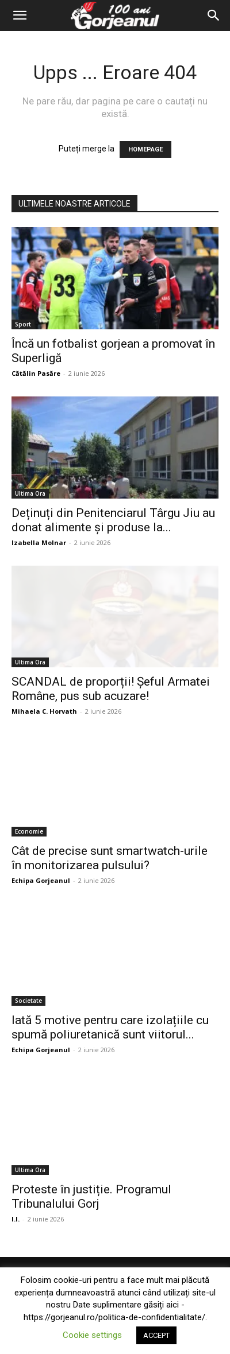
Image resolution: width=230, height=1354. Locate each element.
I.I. (16, 1219)
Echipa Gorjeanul (41, 880)
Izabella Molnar (39, 542)
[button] (19, 15)
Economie (29, 831)
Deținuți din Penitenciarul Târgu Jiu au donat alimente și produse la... (113, 520)
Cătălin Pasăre (36, 373)
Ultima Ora (30, 493)
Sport (23, 324)
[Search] (214, 15)
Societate (28, 1001)
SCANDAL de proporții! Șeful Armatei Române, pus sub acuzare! (111, 689)
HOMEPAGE (145, 149)
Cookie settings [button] (92, 1335)
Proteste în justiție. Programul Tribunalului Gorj (91, 1196)
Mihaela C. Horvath (44, 711)
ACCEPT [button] (156, 1335)
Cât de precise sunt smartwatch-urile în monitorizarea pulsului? (110, 858)
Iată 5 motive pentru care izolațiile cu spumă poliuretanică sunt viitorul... (110, 1027)
